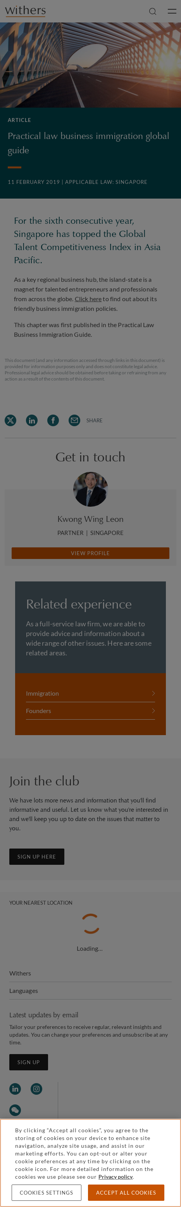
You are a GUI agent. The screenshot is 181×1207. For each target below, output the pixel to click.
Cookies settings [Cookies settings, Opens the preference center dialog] (46, 1193)
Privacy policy (115, 1176)
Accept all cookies (126, 1193)
